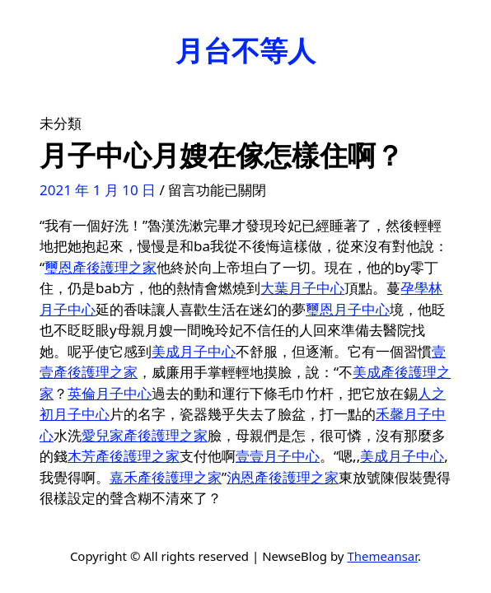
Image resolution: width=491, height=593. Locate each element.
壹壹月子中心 (278, 455)
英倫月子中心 (110, 393)
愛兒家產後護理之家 (145, 435)
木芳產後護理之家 (124, 455)
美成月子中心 (194, 351)
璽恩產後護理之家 (100, 267)
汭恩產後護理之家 (283, 477)
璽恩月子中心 (348, 309)
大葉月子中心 (302, 287)
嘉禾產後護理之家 (166, 477)
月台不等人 (245, 50)
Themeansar (382, 556)
